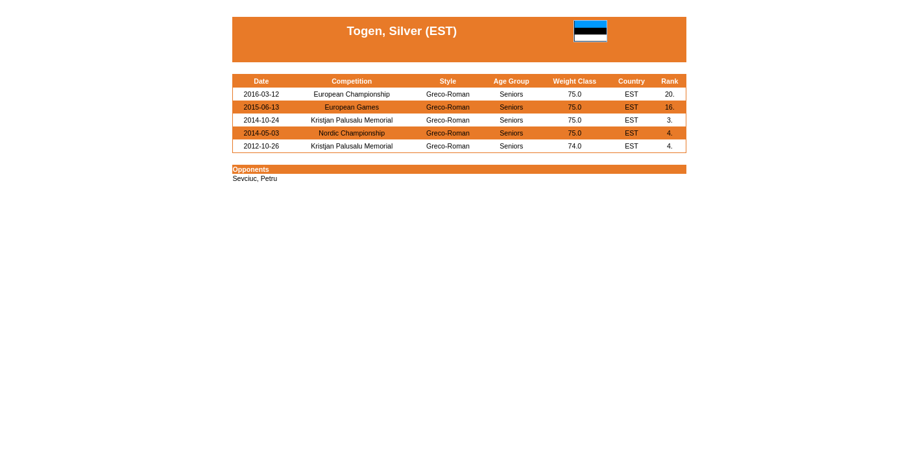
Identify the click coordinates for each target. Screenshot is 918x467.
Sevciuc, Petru (255, 178)
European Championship (352, 94)
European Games (351, 107)
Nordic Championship (352, 133)
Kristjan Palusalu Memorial (352, 120)
